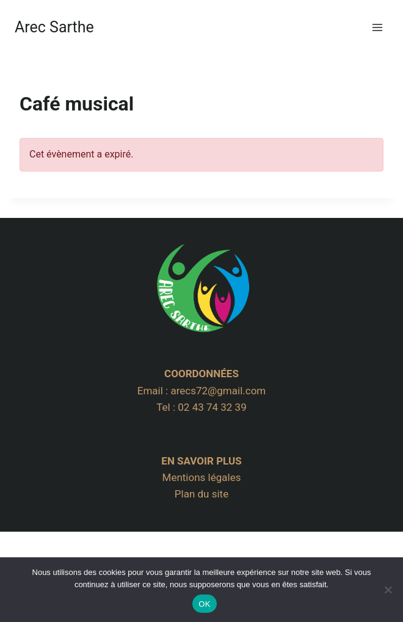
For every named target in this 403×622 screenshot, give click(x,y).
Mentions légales (201, 477)
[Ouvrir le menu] (377, 27)
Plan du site (201, 494)
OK (204, 604)
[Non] (388, 590)
